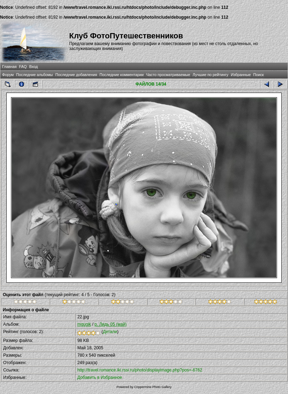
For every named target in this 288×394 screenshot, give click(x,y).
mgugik (84, 324)
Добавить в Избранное (99, 377)
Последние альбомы (34, 75)
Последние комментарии (122, 75)
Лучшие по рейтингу (210, 75)
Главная (9, 66)
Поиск (258, 75)
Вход (33, 66)
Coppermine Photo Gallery (153, 387)
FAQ (23, 66)
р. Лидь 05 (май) (111, 324)
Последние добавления (76, 75)
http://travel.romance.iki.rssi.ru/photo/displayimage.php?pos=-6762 (139, 370)
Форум (8, 75)
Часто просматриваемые (168, 75)
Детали (110, 331)
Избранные (241, 75)
